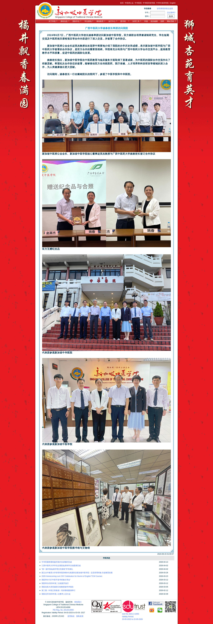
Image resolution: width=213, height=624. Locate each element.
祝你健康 (154, 21)
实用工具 (136, 21)
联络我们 (78, 602)
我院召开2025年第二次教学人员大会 (56, 594)
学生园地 (88, 21)
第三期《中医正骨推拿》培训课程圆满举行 (58, 590)
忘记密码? (171, 13)
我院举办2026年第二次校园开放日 (55, 583)
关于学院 (53, 21)
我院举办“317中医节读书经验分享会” (56, 580)
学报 (146, 21)
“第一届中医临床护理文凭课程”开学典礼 (57, 569)
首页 (122, 3)
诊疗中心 (112, 21)
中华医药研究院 (149, 3)
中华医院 (138, 3)
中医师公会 (129, 3)
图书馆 (124, 21)
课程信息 (64, 21)
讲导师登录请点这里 (165, 9)
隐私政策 (79, 616)
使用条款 (71, 616)
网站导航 (171, 21)
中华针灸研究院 (162, 3)
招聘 (162, 21)
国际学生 (76, 21)
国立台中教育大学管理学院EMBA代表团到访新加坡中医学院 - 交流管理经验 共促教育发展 (77, 573)
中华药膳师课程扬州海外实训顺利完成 (57, 562)
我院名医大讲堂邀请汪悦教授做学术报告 (58, 587)
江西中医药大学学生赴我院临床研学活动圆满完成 (61, 566)
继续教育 (100, 21)
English (172, 3)
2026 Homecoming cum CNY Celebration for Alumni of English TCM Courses (72, 576)
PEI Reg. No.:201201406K (63, 610)
